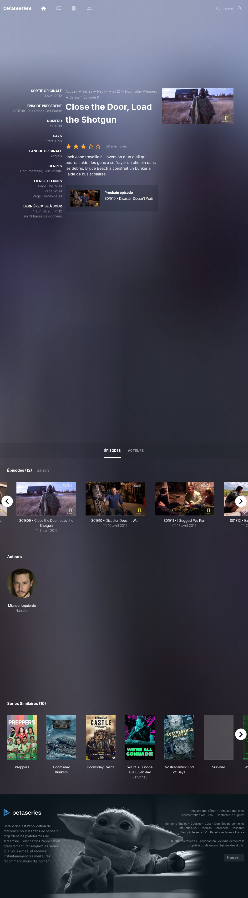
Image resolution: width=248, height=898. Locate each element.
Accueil (71, 91)
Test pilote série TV (194, 832)
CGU (208, 823)
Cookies (196, 823)
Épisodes (112, 451)
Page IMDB (53, 191)
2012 (116, 91)
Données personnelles (229, 823)
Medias (207, 828)
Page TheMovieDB (47, 196)
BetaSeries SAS (187, 828)
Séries (87, 91)
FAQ (210, 815)
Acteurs (136, 451)
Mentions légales (175, 823)
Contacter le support (230, 815)
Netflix (102, 91)
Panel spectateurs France (227, 832)
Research (238, 828)
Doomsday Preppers (141, 91)
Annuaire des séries (202, 811)
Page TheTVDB (50, 186)
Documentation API (193, 815)
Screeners (222, 828)
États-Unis (54, 141)
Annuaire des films (231, 811)
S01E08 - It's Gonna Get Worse (37, 111)
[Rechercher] (239, 8)
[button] (22, 590)
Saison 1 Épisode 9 (84, 97)
